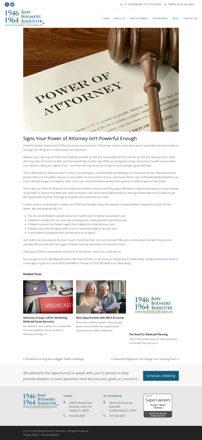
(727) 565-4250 (141, 4)
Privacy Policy (30, 434)
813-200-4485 (77, 416)
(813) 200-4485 (179, 4)
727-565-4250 (117, 416)
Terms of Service (50, 434)
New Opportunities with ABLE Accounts (100, 317)
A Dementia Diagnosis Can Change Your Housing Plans (145, 359)
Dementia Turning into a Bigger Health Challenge (53, 359)
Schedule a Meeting (161, 376)
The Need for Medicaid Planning (148, 334)
